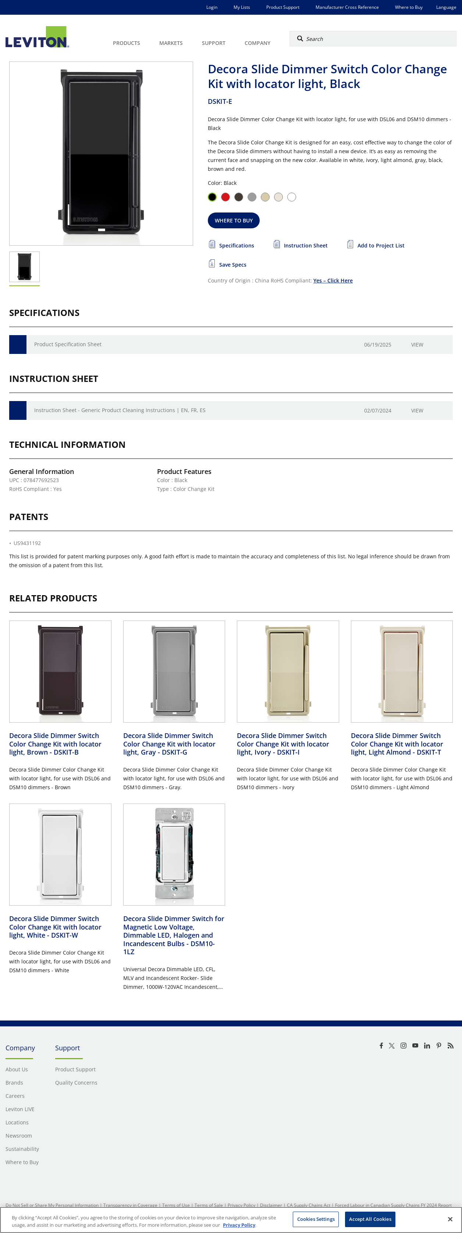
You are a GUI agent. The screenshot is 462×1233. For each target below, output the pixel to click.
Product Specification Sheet (68, 344)
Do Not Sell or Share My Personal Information (52, 1205)
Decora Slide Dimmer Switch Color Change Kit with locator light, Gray (169, 743)
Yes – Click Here (333, 280)
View (417, 344)
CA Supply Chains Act (308, 1205)
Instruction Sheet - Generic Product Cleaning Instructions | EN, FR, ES (120, 410)
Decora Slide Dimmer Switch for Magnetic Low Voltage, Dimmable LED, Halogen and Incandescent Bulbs (173, 935)
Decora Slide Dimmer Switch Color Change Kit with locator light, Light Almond (397, 743)
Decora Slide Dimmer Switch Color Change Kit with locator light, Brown (55, 743)
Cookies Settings (316, 1219)
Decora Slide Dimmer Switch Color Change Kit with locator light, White (55, 926)
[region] (231, 1220)
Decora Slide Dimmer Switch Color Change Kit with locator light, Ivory (283, 743)
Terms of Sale (209, 1205)
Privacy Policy (241, 1205)
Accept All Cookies (370, 1219)
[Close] (450, 1219)
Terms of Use (176, 1205)
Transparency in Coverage (130, 1205)
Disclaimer (271, 1205)
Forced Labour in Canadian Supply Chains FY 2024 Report (393, 1205)
